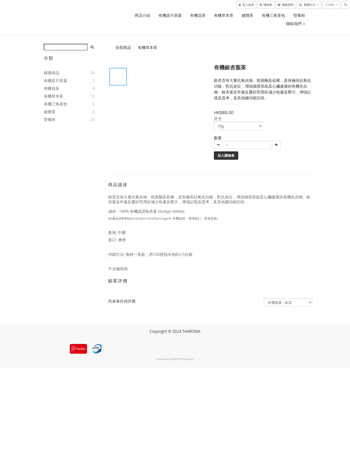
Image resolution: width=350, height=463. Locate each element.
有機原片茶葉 (170, 15)
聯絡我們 (295, 23)
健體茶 (247, 15)
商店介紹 (142, 15)
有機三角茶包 (273, 15)
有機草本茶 (223, 15)
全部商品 (123, 47)
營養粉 (299, 15)
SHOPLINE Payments (182, 359)
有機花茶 (198, 15)
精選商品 (51, 72)
